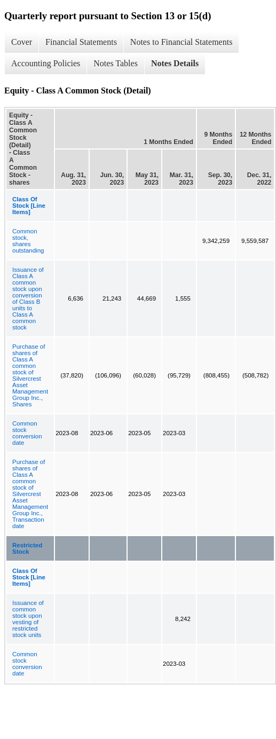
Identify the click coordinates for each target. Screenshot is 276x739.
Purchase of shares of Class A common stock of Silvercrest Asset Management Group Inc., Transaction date (30, 494)
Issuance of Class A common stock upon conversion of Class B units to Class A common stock (28, 298)
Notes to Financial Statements (181, 41)
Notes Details (175, 63)
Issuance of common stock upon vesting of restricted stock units (28, 619)
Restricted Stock (27, 548)
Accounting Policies (45, 63)
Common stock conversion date (27, 433)
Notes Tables (115, 63)
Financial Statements (81, 41)
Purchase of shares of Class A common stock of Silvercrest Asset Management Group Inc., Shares (30, 375)
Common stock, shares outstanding (28, 241)
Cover (21, 41)
